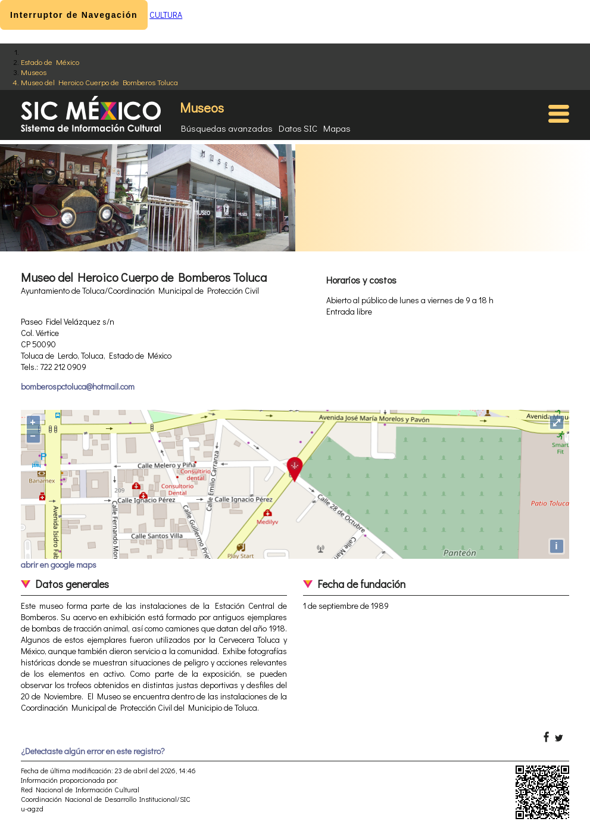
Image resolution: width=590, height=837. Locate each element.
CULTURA (165, 14)
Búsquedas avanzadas (227, 128)
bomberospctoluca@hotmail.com (78, 386)
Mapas (337, 128)
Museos (33, 72)
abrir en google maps (58, 564)
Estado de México (50, 62)
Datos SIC (298, 128)
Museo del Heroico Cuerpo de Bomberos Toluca (99, 82)
